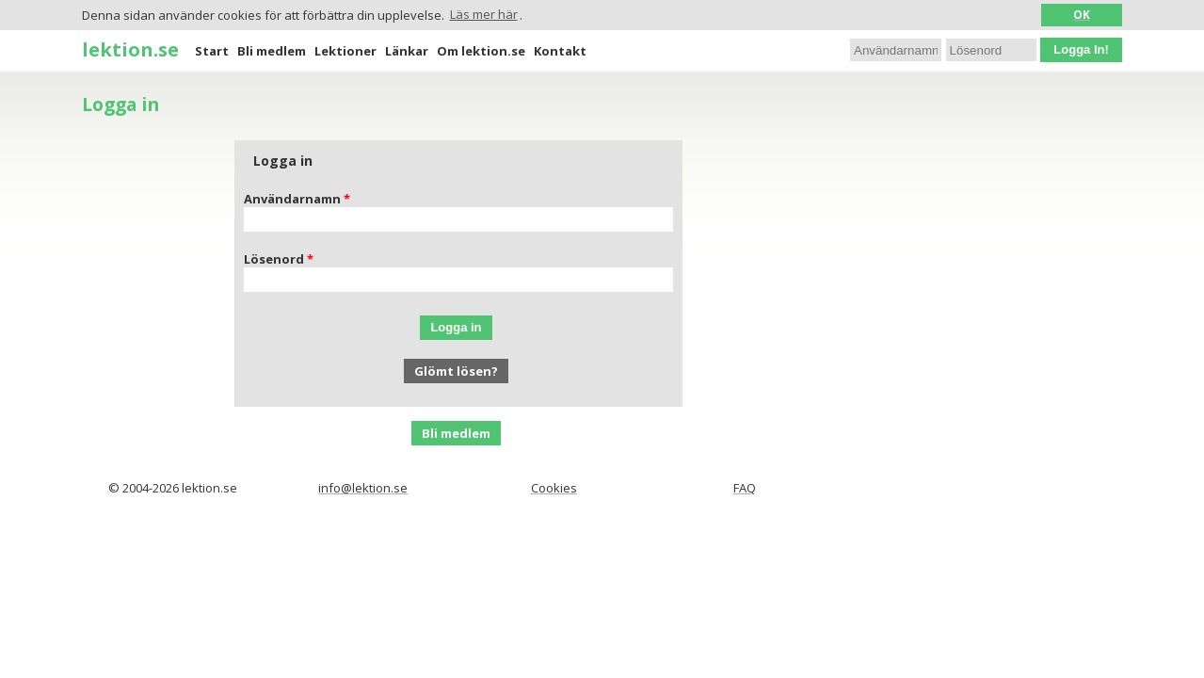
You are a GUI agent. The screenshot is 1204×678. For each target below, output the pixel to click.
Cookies (554, 487)
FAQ (744, 487)
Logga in (455, 327)
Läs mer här (484, 14)
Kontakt (560, 50)
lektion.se (130, 49)
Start (212, 50)
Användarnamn (292, 198)
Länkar (406, 50)
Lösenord (274, 258)
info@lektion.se (363, 487)
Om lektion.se (481, 50)
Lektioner (345, 50)
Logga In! (1081, 49)
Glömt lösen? (456, 371)
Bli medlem (271, 50)
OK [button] (1081, 14)
